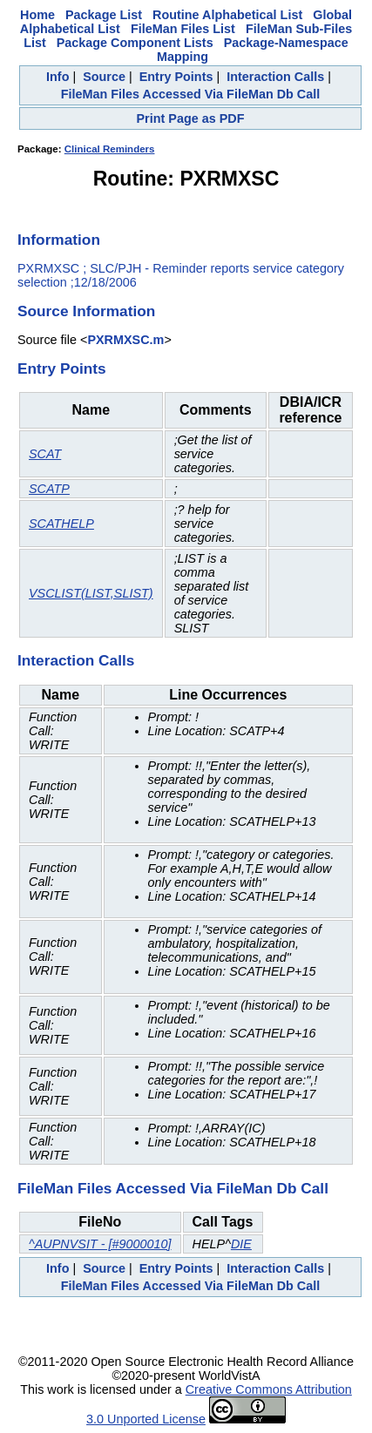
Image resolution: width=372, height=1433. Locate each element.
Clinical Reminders (109, 149)
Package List (103, 15)
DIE (241, 1244)
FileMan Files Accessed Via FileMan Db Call (191, 94)
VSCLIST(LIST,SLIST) (91, 593)
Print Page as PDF (191, 118)
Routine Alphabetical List (227, 15)
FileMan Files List (183, 29)
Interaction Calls (275, 77)
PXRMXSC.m (125, 340)
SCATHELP (61, 524)
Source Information (86, 311)
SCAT (45, 454)
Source (104, 77)
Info (57, 77)
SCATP (49, 489)
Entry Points (176, 77)
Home (37, 15)
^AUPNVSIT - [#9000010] (100, 1244)
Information (58, 239)
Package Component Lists (135, 43)
